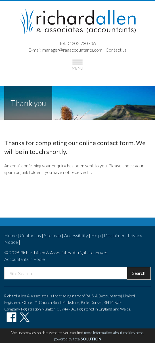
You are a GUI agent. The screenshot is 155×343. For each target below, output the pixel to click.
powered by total (77, 339)
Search (138, 273)
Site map (52, 235)
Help (96, 235)
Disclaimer (114, 235)
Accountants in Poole (24, 259)
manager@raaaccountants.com (72, 49)
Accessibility (76, 235)
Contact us (116, 49)
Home (10, 235)
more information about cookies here (113, 332)
